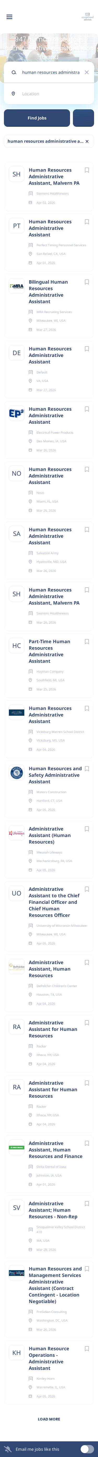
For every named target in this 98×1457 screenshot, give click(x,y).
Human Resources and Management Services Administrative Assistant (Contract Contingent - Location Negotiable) (55, 1284)
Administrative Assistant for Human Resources (53, 1029)
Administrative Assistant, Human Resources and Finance (56, 1149)
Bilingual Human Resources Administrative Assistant (48, 291)
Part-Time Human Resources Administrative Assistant (49, 651)
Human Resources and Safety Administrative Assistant (55, 775)
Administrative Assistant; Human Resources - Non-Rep (53, 1210)
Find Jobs (37, 118)
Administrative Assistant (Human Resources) (50, 835)
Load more (49, 1419)
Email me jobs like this (37, 1449)
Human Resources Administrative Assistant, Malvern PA (54, 176)
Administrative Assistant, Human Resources (50, 968)
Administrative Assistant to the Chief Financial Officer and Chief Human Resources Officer (54, 902)
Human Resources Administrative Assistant (50, 228)
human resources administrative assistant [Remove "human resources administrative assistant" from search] (51, 141)
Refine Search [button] (83, 118)
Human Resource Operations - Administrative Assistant (49, 1358)
